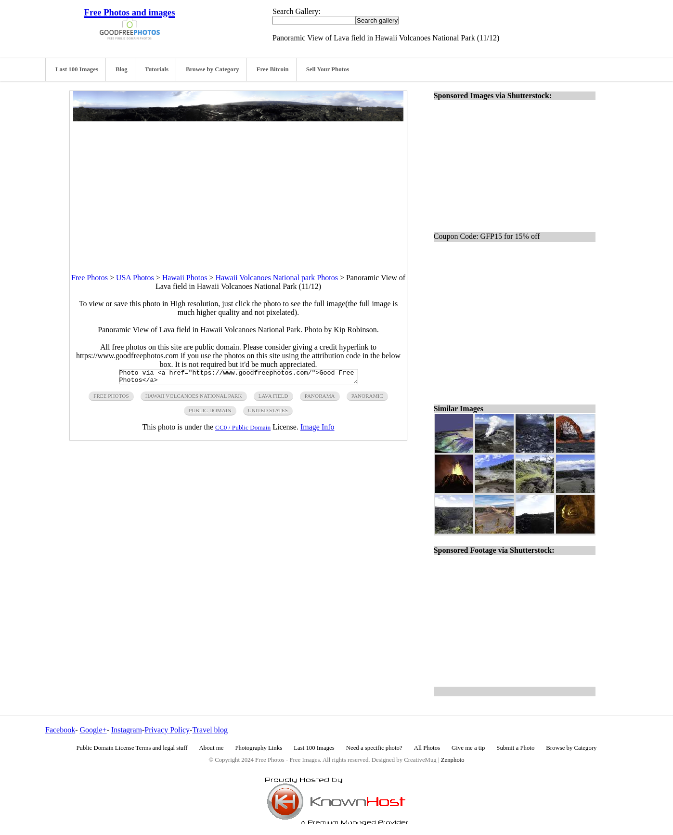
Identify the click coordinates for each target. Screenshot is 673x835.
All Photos (427, 747)
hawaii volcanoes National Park (193, 399)
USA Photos (135, 278)
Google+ (93, 730)
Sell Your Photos (327, 69)
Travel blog (210, 730)
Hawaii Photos (184, 278)
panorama (320, 399)
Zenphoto (453, 760)
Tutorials (156, 69)
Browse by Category (212, 69)
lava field (273, 399)
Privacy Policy (167, 730)
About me (211, 747)
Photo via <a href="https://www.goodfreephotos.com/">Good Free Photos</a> (238, 378)
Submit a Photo (515, 747)
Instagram (126, 730)
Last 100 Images (76, 69)
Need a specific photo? (374, 747)
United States (268, 413)
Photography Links (258, 747)
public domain (210, 413)
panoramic (367, 399)
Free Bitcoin (273, 69)
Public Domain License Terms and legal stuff (132, 747)
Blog (122, 69)
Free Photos (89, 278)
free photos (111, 399)
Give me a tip (468, 747)
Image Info (317, 430)
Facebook (60, 730)
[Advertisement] (238, 188)
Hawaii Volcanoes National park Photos (276, 278)
